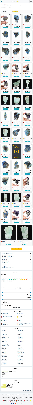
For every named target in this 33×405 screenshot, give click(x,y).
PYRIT (3, 355)
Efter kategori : (3, 274)
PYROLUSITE (20, 355)
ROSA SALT (20, 356)
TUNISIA (4, 323)
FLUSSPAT (4, 341)
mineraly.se (25, 401)
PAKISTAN (5, 321)
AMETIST (4, 331)
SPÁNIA (20, 316)
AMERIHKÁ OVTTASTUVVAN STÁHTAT (25, 323)
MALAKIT (4, 352)
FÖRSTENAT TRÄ (21, 341)
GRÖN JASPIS (5, 344)
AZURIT (20, 334)
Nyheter (4, 264)
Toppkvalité (4, 266)
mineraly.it (26, 400)
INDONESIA (5, 317)
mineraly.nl (12, 401)
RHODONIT (4, 356)
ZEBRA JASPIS (5, 364)
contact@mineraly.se (28, 397)
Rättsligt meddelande (7, 394)
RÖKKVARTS (4, 359)
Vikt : (2, 294)
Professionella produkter (7, 267)
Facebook (10, 397)
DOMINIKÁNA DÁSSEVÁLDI (7, 316)
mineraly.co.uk (12, 400)
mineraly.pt (19, 401)
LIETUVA (20, 317)
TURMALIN (4, 363)
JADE (19, 345)
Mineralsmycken (6, 260)
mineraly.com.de (19, 400)
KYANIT (4, 349)
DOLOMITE (20, 338)
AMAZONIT (20, 330)
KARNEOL (4, 348)
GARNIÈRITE (4, 342)
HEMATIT (20, 344)
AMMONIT (20, 331)
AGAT (3, 330)
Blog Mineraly (4, 397)
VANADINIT (20, 363)
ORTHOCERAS (5, 353)
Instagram (14, 397)
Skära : (3, 297)
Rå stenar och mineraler (7, 253)
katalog (3, 4)
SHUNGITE (4, 360)
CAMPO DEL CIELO (5, 337)
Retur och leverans (23, 394)
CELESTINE (20, 337)
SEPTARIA (20, 359)
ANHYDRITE (4, 333)
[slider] (2, 292)
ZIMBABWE (21, 324)
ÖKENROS (20, 364)
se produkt (5, 27)
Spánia (7, 4)
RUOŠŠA (20, 321)
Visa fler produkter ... (16, 248)
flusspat (3, 24)
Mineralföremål (6, 257)
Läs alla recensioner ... (27, 390)
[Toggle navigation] (31, 1)
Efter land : (19, 287)
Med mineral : (4, 287)
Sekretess (13, 394)
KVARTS (20, 348)
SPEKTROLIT (20, 360)
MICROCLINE (21, 352)
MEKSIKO (5, 320)
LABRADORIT (21, 349)
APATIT (19, 333)
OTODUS (20, 353)
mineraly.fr (5, 400)
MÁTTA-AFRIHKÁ (5, 324)
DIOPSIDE (4, 338)
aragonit (14, 89)
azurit (14, 24)
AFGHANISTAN (5, 313)
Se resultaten (16, 307)
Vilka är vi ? (17, 394)
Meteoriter (5, 262)
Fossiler (4, 259)
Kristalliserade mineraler (8, 256)
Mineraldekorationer (7, 255)
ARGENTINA (21, 313)
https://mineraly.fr (17, 398)
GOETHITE (20, 342)
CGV (2, 394)
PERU (20, 320)
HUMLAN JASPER (5, 345)
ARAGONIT (4, 334)
